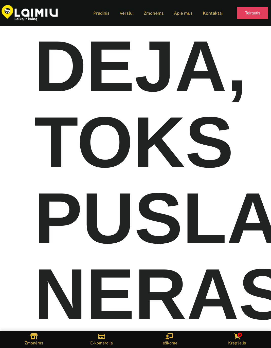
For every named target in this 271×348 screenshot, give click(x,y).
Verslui (127, 13)
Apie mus (183, 13)
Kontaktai (213, 13)
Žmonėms (154, 13)
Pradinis (101, 13)
